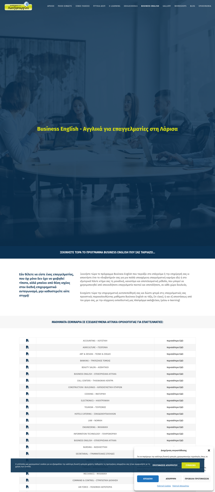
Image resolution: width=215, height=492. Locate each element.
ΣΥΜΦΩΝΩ (191, 465)
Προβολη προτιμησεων (197, 478)
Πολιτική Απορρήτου (180, 486)
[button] (208, 450)
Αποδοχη (147, 478)
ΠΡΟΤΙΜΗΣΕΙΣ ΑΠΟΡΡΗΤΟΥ (164, 465)
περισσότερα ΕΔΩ (175, 340)
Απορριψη (171, 478)
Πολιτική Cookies (164, 486)
